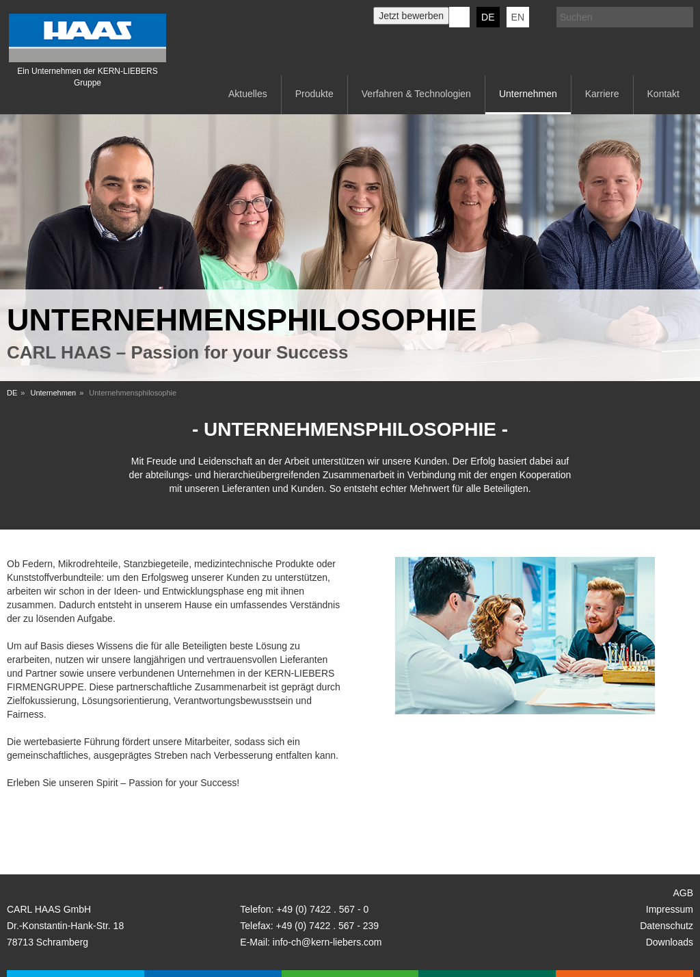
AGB (683, 892)
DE (487, 17)
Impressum (669, 909)
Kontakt (663, 93)
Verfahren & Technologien (416, 93)
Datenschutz (666, 925)
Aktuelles (247, 93)
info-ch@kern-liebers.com (327, 942)
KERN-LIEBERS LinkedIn (459, 17)
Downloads (669, 942)
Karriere (602, 93)
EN (517, 17)
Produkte (314, 93)
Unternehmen (528, 93)
